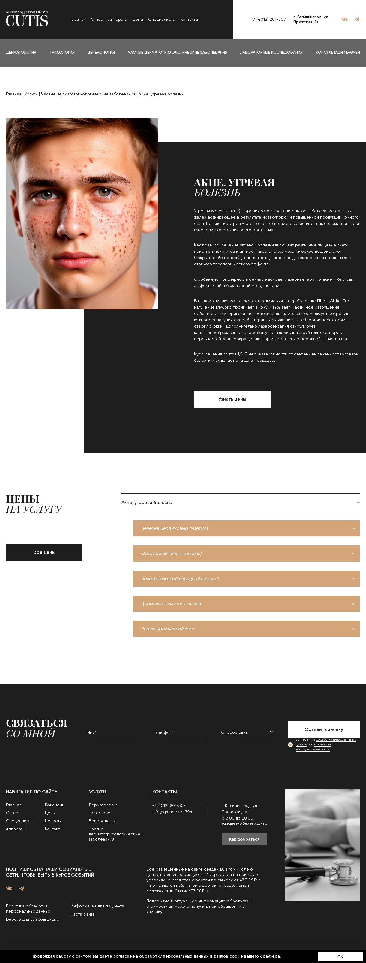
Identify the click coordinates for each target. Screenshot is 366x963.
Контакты (189, 19)
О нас (97, 19)
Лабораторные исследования (271, 52)
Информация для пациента (97, 906)
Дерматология (21, 52)
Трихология (62, 52)
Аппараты (118, 19)
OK (341, 957)
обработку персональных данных (173, 956)
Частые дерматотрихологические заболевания (177, 52)
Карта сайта (83, 914)
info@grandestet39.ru (173, 811)
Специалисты (162, 19)
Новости (53, 820)
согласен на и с (326, 745)
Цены (138, 19)
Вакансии (54, 804)
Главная (78, 19)
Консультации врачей (338, 52)
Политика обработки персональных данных (28, 908)
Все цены (44, 552)
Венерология (101, 52)
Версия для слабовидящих (32, 919)
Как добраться (244, 839)
